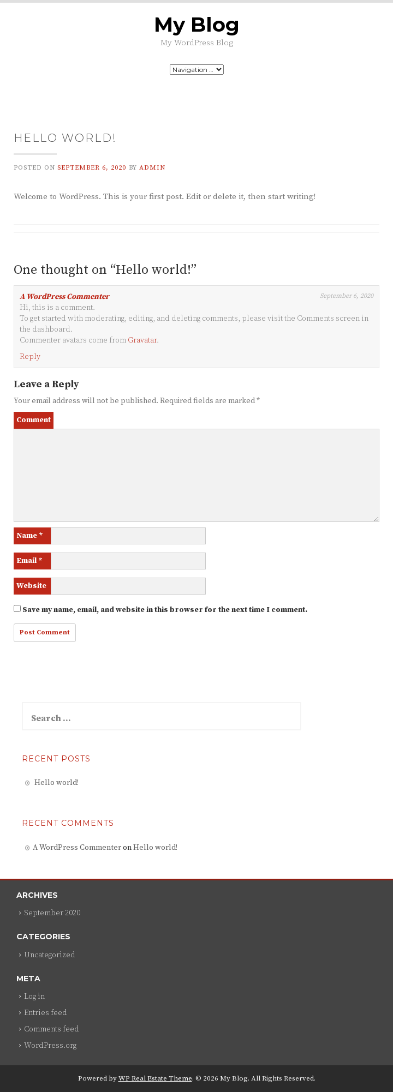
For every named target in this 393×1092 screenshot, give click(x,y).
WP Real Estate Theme (155, 1078)
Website (31, 586)
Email (29, 561)
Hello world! (56, 783)
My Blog (197, 24)
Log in (34, 996)
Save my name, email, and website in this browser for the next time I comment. (164, 610)
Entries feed (45, 1013)
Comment (33, 420)
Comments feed (51, 1029)
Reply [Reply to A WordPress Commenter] (30, 357)
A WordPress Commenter (64, 297)
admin (152, 168)
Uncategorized (49, 955)
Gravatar (142, 340)
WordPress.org (50, 1046)
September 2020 (52, 913)
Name (29, 536)
